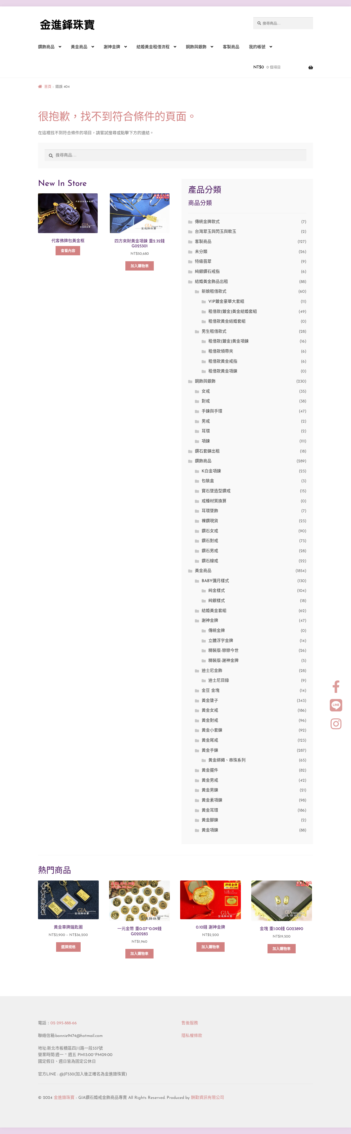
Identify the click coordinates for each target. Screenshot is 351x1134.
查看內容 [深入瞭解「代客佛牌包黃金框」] (68, 251)
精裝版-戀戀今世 (223, 651)
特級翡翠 (203, 262)
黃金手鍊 (210, 751)
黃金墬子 (210, 701)
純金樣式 (216, 591)
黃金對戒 (210, 721)
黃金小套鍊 (212, 730)
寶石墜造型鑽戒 (216, 491)
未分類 (201, 252)
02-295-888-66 (63, 1023)
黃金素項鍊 (212, 800)
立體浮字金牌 (220, 641)
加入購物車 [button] (140, 266)
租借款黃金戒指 (222, 362)
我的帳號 (257, 47)
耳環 (206, 431)
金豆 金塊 (210, 691)
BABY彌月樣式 (215, 581)
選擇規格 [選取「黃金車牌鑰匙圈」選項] (68, 947)
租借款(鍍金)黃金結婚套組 (232, 312)
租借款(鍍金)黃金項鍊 (228, 341)
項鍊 (206, 441)
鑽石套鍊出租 (207, 451)
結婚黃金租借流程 (153, 47)
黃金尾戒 (210, 741)
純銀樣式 (216, 601)
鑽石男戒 (210, 551)
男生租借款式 (214, 332)
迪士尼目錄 (218, 681)
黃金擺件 (210, 770)
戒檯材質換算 (214, 501)
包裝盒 (208, 481)
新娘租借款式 (214, 292)
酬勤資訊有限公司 (207, 1098)
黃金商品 (79, 47)
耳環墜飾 (210, 511)
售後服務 (189, 1023)
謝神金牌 (112, 47)
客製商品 (231, 47)
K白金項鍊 (211, 471)
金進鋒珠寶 (64, 1098)
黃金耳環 (210, 810)
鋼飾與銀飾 (196, 47)
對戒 (206, 401)
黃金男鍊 (210, 790)
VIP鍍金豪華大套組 (226, 302)
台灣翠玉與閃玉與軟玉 (215, 232)
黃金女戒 (210, 711)
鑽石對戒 (210, 541)
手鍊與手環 (212, 411)
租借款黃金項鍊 (222, 371)
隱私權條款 (191, 1036)
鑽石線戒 (210, 561)
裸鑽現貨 (210, 521)
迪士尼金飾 (212, 671)
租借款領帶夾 (220, 352)
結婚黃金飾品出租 (211, 282)
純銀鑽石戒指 (207, 272)
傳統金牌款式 (207, 222)
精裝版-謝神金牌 (223, 661)
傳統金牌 (216, 631)
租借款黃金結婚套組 (227, 322)
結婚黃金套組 (214, 611)
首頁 (47, 87)
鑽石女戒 (210, 531)
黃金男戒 (210, 781)
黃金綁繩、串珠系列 (227, 760)
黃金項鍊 (210, 830)
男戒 (206, 421)
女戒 (206, 392)
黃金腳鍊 (210, 820)
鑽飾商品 (46, 47)
